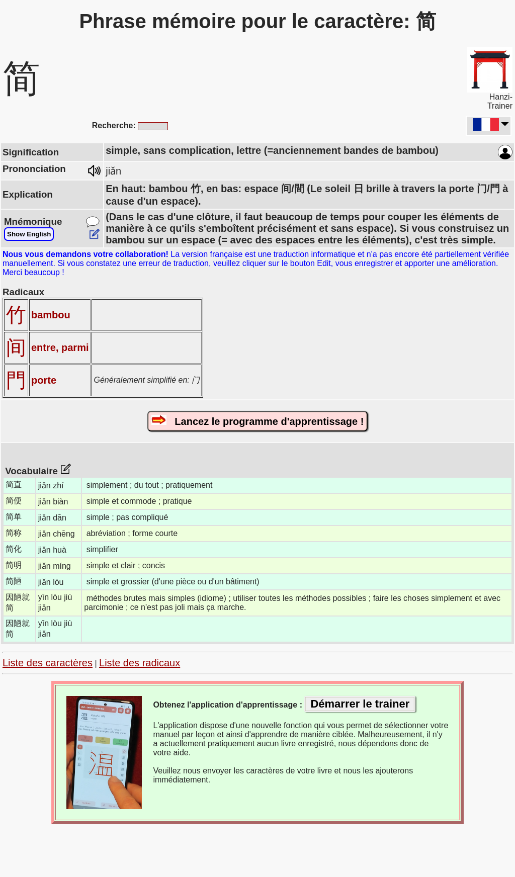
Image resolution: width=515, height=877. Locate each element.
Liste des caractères (48, 662)
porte (43, 380)
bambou (50, 314)
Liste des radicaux (139, 662)
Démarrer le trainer (359, 703)
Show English (29, 234)
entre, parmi (60, 347)
